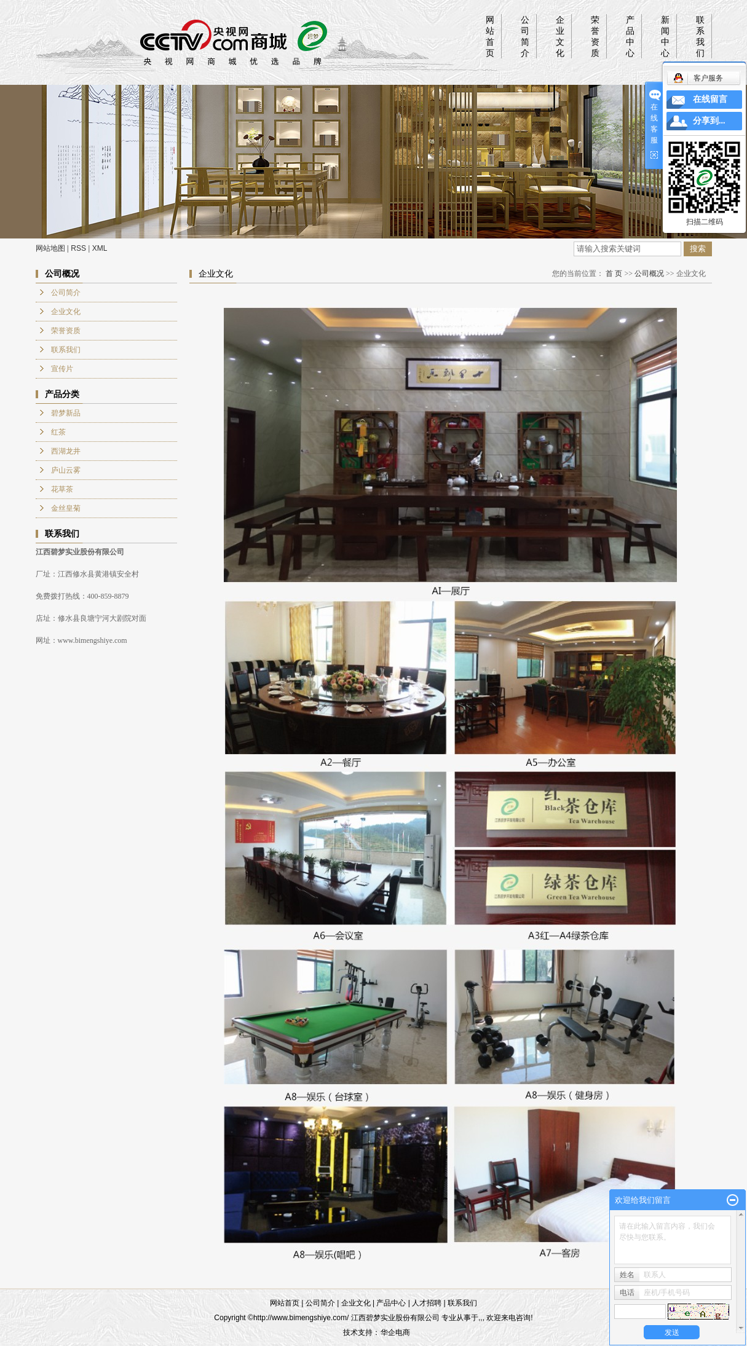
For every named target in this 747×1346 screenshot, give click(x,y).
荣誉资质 (595, 36)
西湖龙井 (66, 451)
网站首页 (490, 36)
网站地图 (50, 248)
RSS (78, 248)
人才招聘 (426, 1303)
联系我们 (700, 36)
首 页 (614, 273)
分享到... (709, 120)
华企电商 (395, 1332)
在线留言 (710, 99)
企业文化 (560, 36)
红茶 (58, 432)
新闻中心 (665, 36)
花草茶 (62, 489)
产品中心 (630, 36)
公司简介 (525, 36)
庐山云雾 (66, 470)
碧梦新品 (66, 413)
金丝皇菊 (66, 508)
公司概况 (649, 273)
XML (100, 248)
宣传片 (62, 368)
